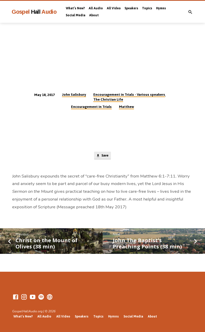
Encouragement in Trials (91, 107)
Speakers (131, 8)
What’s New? (75, 8)
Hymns (161, 8)
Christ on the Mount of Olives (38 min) (46, 243)
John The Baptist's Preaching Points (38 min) (147, 243)
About (94, 15)
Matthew (126, 107)
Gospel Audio (34, 12)
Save (102, 156)
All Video (114, 8)
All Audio (96, 8)
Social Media (75, 15)
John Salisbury (74, 94)
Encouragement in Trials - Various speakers (129, 94)
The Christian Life (108, 99)
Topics (147, 8)
